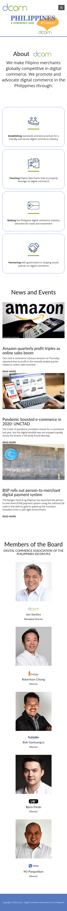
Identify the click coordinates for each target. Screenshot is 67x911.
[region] (33, 26)
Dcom (20, 902)
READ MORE (9, 371)
